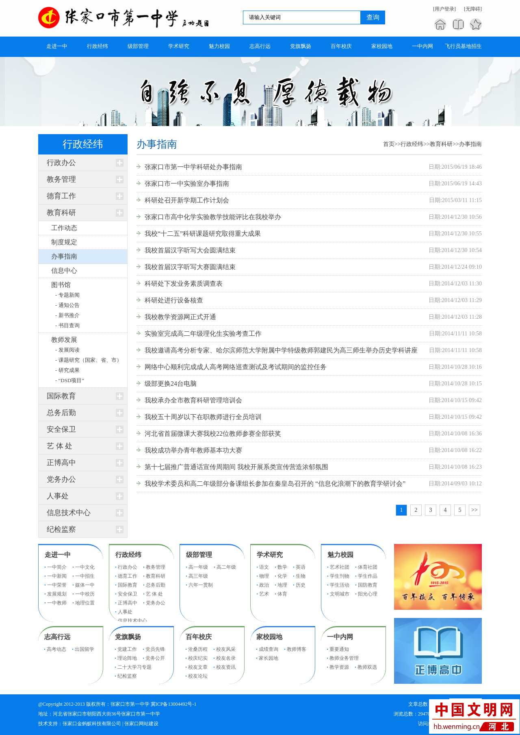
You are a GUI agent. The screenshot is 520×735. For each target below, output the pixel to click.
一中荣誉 (57, 585)
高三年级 (198, 576)
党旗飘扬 (128, 636)
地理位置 (85, 603)
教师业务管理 (344, 658)
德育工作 (61, 196)
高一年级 (198, 567)
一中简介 (57, 567)
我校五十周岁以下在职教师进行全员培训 (203, 416)
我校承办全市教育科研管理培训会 (193, 400)
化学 (282, 576)
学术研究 (270, 554)
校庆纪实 (198, 658)
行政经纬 (412, 144)
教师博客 (296, 649)
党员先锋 (155, 649)
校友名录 (226, 658)
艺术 (264, 594)
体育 (282, 594)
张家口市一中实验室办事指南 (187, 183)
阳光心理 (367, 594)
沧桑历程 (198, 649)
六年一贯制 (200, 585)
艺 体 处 (59, 446)
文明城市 (339, 594)
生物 (301, 576)
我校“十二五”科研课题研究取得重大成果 (203, 233)
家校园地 (269, 636)
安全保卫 (61, 429)
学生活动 (339, 585)
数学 (282, 567)
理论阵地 (127, 658)
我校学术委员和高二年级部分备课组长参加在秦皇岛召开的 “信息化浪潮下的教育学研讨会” (275, 483)
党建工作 (127, 649)
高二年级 (226, 567)
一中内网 (340, 636)
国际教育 (61, 396)
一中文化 (85, 567)
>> (474, 510)
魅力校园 (340, 554)
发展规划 (57, 594)
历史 (301, 585)
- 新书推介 (67, 315)
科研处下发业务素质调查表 (184, 283)
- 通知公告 (67, 305)
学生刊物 (339, 576)
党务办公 (61, 479)
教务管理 (61, 179)
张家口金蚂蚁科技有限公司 (92, 723)
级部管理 (199, 554)
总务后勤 (61, 413)
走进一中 (58, 554)
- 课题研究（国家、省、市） (88, 360)
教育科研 (61, 213)
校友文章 (198, 667)
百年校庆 (199, 636)
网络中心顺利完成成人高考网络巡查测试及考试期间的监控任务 (236, 366)
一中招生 (85, 576)
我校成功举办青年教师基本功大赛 (193, 450)
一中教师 (57, 603)
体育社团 (367, 567)
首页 (388, 144)
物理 (264, 576)
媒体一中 (85, 585)
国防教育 (367, 585)
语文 (264, 567)
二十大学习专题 (134, 667)
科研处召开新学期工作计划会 (187, 200)
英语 (301, 567)
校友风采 (226, 649)
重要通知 (339, 649)
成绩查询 (268, 649)
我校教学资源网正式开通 (180, 316)
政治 (264, 585)
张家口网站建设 (141, 723)
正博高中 (61, 463)
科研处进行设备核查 (174, 300)
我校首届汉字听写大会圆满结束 (190, 250)
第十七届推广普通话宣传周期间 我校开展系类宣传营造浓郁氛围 (236, 466)
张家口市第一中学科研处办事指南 (193, 166)
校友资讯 (226, 667)
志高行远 (57, 636)
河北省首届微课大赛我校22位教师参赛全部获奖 (213, 433)
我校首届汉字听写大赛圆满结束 (190, 266)
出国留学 (84, 649)
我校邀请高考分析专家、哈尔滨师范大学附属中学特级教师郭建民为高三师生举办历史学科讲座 (281, 350)
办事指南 (470, 144)
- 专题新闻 (67, 295)
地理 (282, 585)
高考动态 (56, 649)
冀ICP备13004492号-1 (174, 704)
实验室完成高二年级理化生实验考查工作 (203, 333)
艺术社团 (339, 567)
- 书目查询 (67, 325)
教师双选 (367, 667)
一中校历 (85, 594)
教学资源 (339, 667)
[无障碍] (473, 9)
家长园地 (268, 658)
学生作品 (367, 576)
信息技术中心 (69, 513)
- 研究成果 (67, 370)
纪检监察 (61, 529)
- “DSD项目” (69, 380)
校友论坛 (198, 676)
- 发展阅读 (67, 350)
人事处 (58, 496)
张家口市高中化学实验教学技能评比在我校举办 (213, 216)
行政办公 (61, 163)
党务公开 (155, 658)
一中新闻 (57, 576)
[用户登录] (444, 9)
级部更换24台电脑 (171, 383)
